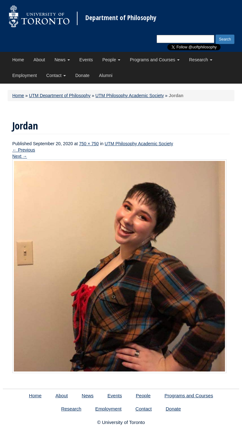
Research (200, 59)
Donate (82, 75)
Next (19, 156)
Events (86, 59)
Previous (23, 149)
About (39, 59)
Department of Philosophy (120, 17)
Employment (24, 75)
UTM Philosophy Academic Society (129, 95)
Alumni (105, 75)
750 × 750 (89, 143)
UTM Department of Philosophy (59, 95)
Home (18, 59)
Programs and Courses (155, 59)
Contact (56, 75)
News (62, 59)
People (111, 59)
